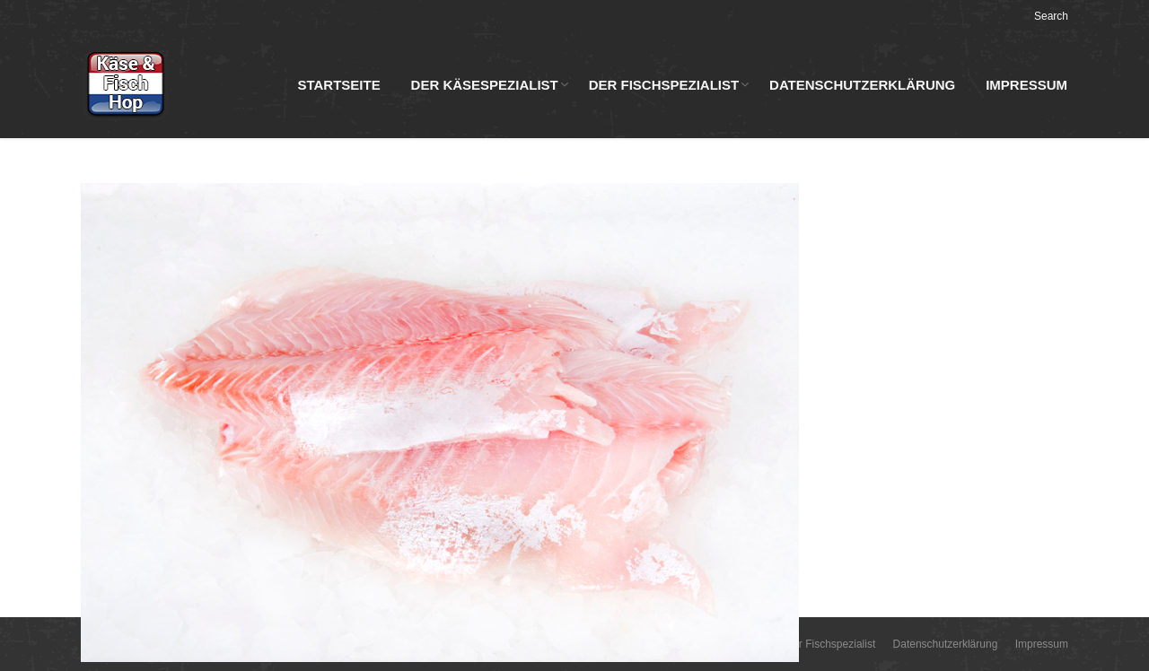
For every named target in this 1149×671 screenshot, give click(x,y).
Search (1051, 16)
